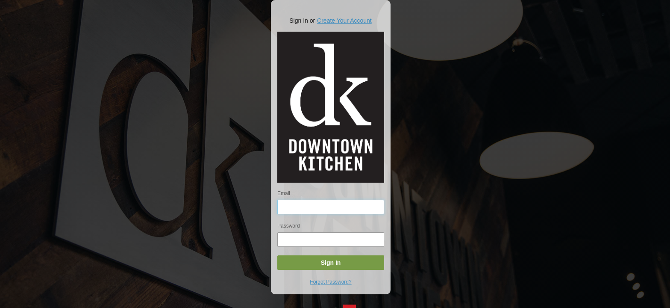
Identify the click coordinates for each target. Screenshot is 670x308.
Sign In (331, 262)
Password (288, 226)
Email (283, 193)
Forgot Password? (330, 282)
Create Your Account (344, 20)
